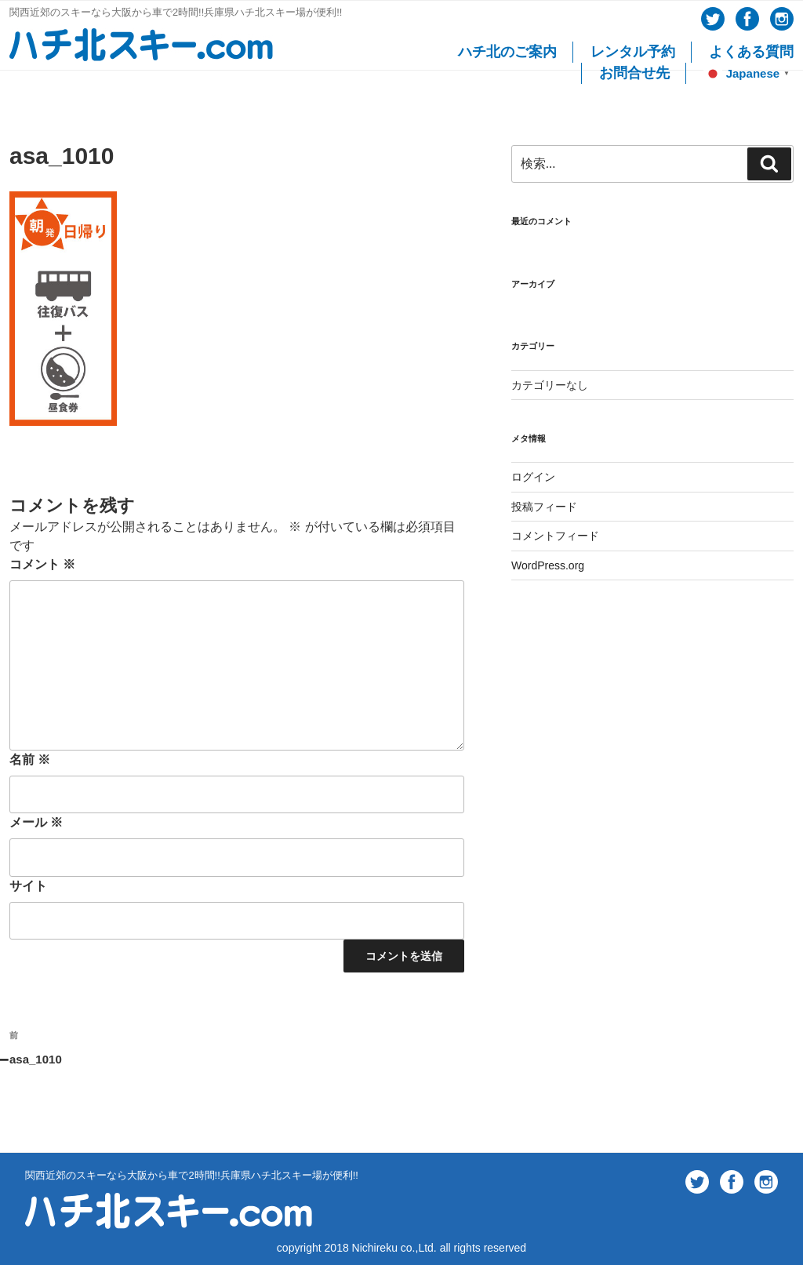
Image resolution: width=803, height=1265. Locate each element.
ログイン (533, 477)
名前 (29, 759)
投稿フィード (544, 506)
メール (36, 822)
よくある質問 (751, 52)
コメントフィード (555, 535)
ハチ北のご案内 (507, 52)
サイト (28, 885)
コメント (42, 564)
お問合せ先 (634, 73)
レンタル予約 (632, 52)
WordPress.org (547, 565)
